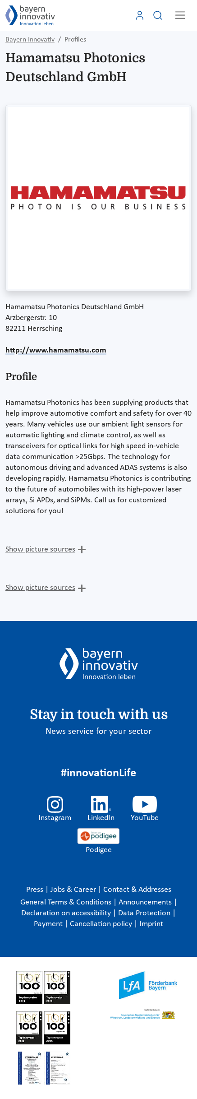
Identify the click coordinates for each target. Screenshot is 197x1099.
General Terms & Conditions (66, 902)
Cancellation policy (102, 924)
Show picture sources (40, 549)
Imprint (151, 924)
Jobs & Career (74, 890)
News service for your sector (98, 731)
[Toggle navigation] (180, 15)
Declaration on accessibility (67, 913)
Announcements (146, 902)
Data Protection (145, 913)
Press (35, 890)
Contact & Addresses (137, 890)
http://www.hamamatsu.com (55, 350)
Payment (49, 924)
